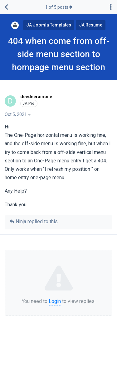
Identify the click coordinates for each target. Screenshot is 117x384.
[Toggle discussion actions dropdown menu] (111, 7)
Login (55, 301)
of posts (58, 7)
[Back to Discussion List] (6, 7)
